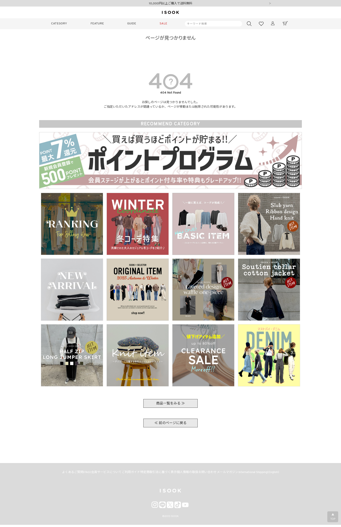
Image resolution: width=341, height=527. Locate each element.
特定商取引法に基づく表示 (157, 473)
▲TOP (332, 517)
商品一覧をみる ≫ (170, 403)
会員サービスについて (101, 473)
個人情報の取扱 (188, 473)
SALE (163, 23)
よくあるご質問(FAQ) (68, 473)
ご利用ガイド (128, 473)
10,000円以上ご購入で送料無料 (170, 3)
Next (270, 4)
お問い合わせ (211, 473)
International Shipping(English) (266, 473)
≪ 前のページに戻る (170, 423)
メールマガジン (233, 473)
